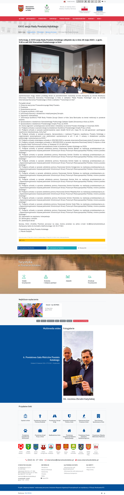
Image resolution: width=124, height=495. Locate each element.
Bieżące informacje (51, 32)
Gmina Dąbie (36, 452)
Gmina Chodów (28, 452)
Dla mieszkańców (79, 18)
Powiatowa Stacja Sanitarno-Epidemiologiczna (84, 436)
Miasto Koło (58, 452)
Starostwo (42, 18)
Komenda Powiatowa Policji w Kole (69, 421)
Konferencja (51, 320)
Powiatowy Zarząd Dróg (54, 421)
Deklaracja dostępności (70, 473)
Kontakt (91, 18)
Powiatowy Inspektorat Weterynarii (25, 436)
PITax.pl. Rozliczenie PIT (96, 487)
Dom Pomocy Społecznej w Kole (98, 421)
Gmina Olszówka (81, 452)
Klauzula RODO (90, 467)
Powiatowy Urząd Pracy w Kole (40, 435)
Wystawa (69, 320)
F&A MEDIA (28, 493)
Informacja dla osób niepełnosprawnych (69, 468)
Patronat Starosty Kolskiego (81, 320)
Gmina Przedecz (95, 452)
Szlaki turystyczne (26, 282)
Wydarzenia (44, 472)
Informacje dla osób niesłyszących (73, 471)
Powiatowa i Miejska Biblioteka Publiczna (98, 435)
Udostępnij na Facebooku (26, 248)
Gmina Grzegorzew (44, 452)
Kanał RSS (44, 478)
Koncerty (43, 320)
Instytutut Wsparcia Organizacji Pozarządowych (63, 487)
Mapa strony (90, 469)
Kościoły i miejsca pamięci (50, 282)
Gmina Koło (66, 452)
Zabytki (68, 281)
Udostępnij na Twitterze (57, 248)
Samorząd (52, 18)
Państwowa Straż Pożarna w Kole (84, 421)
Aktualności (30, 18)
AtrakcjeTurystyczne (92, 282)
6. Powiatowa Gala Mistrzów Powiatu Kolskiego (41, 358)
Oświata (43, 474)
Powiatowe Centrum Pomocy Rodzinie (40, 421)
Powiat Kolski (65, 18)
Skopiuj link (83, 248)
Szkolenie (62, 320)
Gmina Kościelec (73, 452)
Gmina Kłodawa (50, 452)
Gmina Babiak (21, 452)
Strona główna (31, 32)
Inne (38, 320)
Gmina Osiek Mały (88, 453)
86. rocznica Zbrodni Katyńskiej (79, 398)
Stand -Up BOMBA (52, 305)
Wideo (43, 476)
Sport (57, 320)
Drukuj (23, 240)
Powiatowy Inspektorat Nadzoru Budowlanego (69, 436)
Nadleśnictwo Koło (54, 435)
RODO (99, 18)
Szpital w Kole (25, 420)
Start (21, 18)
